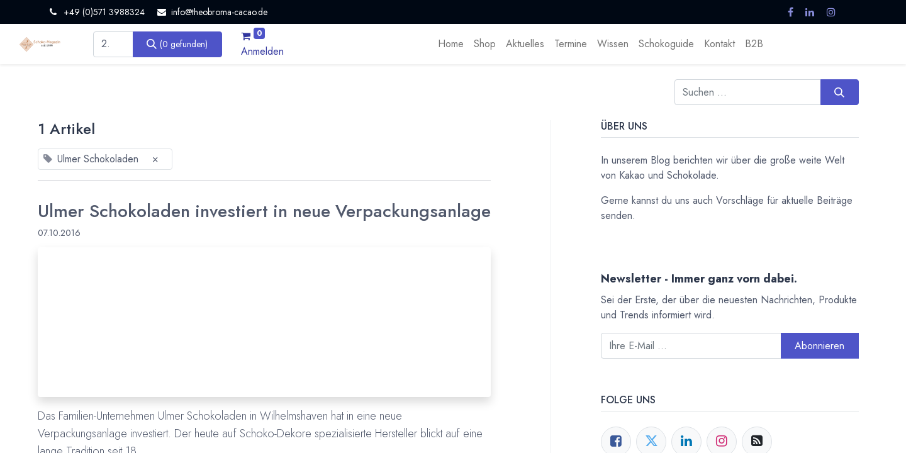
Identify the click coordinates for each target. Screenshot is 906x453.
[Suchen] (177, 44)
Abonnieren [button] (819, 345)
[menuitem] (451, 44)
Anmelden (262, 51)
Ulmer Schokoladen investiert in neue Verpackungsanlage (264, 211)
